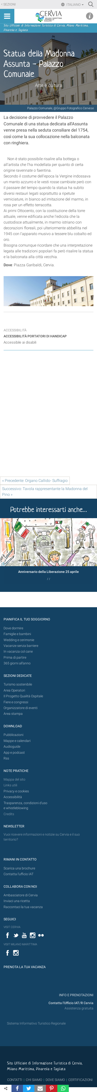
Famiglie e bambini (17, 634)
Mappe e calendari (17, 741)
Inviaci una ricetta (17, 901)
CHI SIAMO (34, 1080)
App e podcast (14, 753)
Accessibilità (13, 797)
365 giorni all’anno (17, 663)
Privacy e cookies (16, 791)
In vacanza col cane (18, 651)
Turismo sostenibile (18, 684)
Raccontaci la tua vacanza (23, 907)
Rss (6, 758)
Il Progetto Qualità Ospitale (23, 696)
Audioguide (12, 747)
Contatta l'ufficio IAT (18, 874)
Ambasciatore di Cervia (21, 895)
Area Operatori (14, 690)
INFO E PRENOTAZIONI (75, 995)
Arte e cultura (48, 85)
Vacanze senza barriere (21, 646)
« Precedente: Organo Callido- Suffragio (35, 480)
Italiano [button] (75, 4)
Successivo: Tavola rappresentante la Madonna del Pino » (45, 491)
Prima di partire (15, 657)
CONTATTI (14, 1080)
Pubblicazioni (13, 735)
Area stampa (13, 714)
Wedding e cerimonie (19, 640)
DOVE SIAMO (55, 1080)
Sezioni (9, 4)
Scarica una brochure (19, 868)
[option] (48, 551)
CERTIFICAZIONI (80, 1080)
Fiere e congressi (16, 702)
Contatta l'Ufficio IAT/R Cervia (70, 1003)
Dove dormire (13, 628)
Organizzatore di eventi (21, 708)
